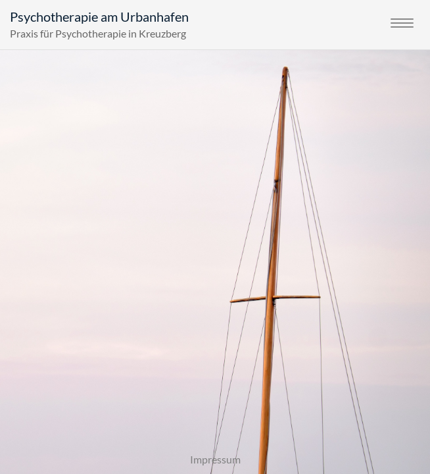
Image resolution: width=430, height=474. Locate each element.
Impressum (215, 459)
